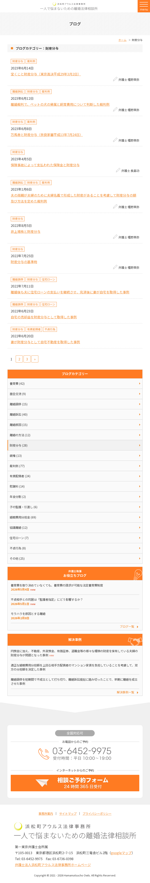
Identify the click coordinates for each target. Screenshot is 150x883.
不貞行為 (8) (18, 548)
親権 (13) (16, 455)
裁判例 (31, 61)
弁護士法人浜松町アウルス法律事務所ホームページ (53, 864)
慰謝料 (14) (17, 486)
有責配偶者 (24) (20, 476)
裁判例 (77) (17, 466)
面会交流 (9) (18, 394)
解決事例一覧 (125, 692)
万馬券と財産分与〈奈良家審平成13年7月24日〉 (47, 134)
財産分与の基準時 (24, 261)
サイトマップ (68, 813)
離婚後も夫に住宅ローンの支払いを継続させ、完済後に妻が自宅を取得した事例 (70, 292)
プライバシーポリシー (97, 813)
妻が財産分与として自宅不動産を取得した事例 (45, 341)
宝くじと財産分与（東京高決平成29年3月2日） (46, 74)
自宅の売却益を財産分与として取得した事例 (44, 316)
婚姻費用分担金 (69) (23, 517)
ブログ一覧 (127, 626)
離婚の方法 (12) (20, 435)
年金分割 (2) (18, 496)
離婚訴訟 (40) (18, 414)
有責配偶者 (34, 329)
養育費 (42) (17, 383)
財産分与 (17, 61)
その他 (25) (17, 558)
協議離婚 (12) (18, 527)
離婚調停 (17, 279)
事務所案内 (46, 813)
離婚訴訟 (17, 91)
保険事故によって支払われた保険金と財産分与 (45, 164)
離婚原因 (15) (18, 424)
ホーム (122, 40)
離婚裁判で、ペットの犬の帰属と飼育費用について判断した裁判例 (60, 104)
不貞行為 (50, 329)
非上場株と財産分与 (25, 231)
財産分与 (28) (18, 445)
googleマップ (121, 852)
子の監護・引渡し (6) (23, 507)
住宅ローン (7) (19, 538)
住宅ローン (48, 279)
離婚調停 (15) (18, 404)
